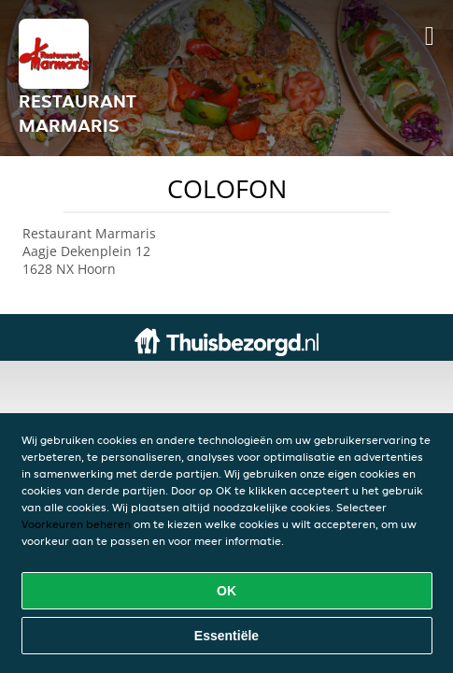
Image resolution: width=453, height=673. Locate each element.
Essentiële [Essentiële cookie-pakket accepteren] (226, 635)
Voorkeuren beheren (76, 524)
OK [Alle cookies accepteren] (226, 590)
